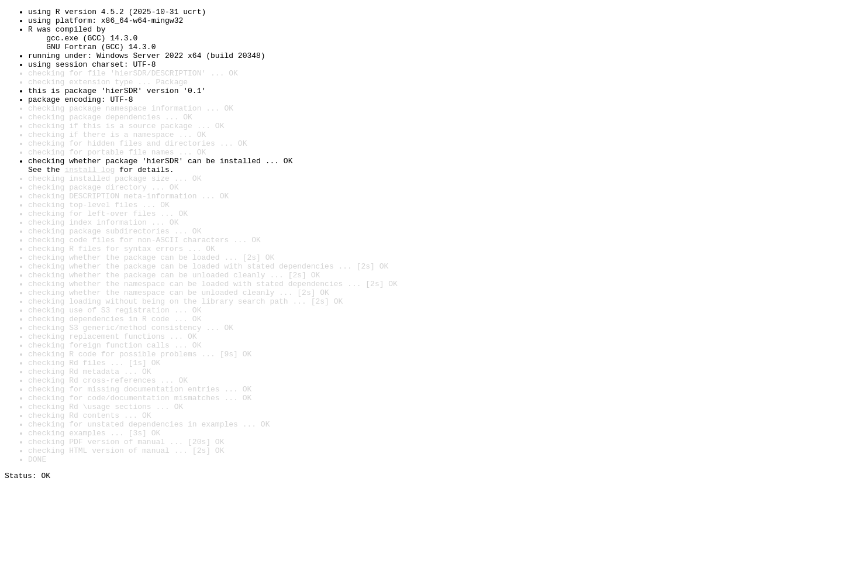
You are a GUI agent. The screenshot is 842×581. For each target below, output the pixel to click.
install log (89, 202)
